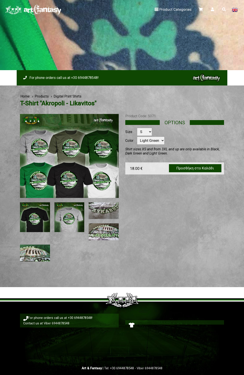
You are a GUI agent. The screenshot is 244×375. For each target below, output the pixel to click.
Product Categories (173, 9)
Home (25, 96)
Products (42, 96)
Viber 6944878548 (56, 323)
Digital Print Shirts (67, 96)
